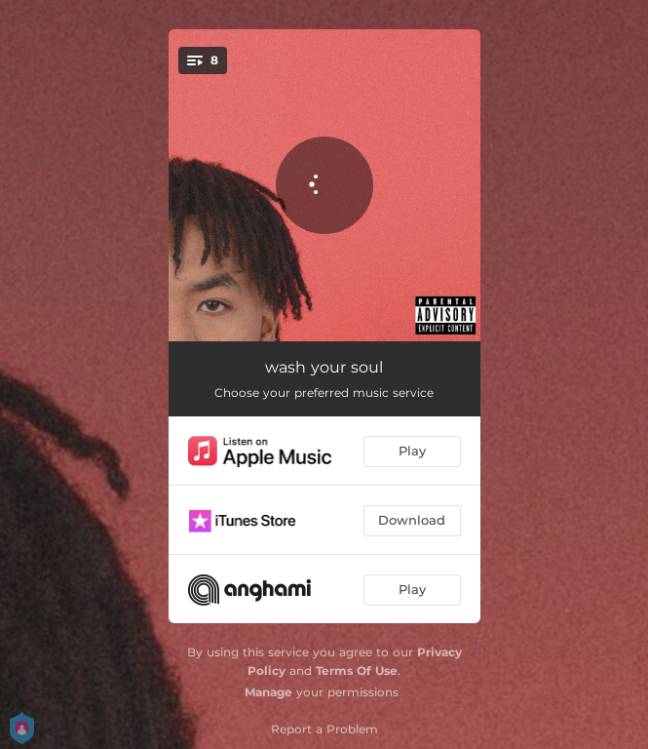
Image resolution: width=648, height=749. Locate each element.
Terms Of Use (357, 670)
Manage (268, 692)
